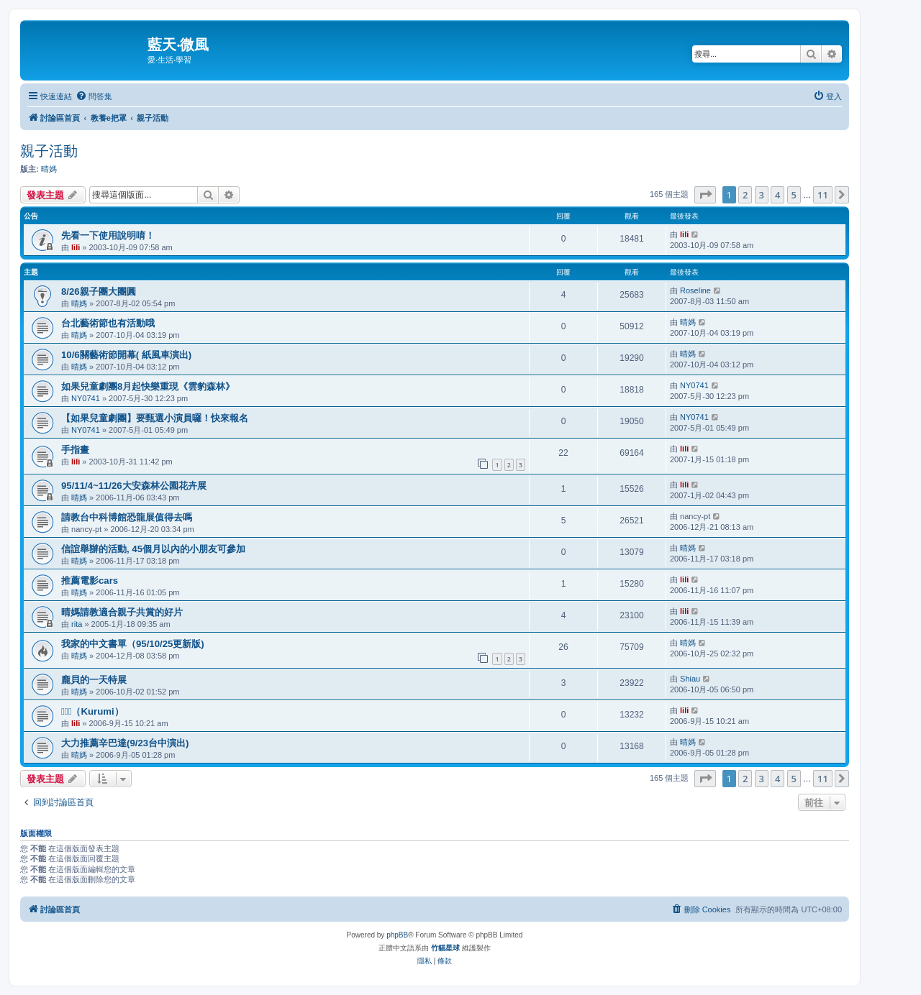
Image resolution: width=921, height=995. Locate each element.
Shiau (690, 678)
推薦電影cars (89, 580)
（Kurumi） (92, 711)
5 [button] (794, 194)
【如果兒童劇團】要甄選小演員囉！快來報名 (154, 418)
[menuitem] (94, 96)
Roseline (695, 290)
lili (75, 247)
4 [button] (777, 194)
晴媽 (49, 169)
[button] (705, 194)
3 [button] (761, 194)
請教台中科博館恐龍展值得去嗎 (126, 517)
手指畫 (75, 449)
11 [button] (822, 194)
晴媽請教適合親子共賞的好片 (122, 612)
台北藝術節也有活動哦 (108, 323)
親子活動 (49, 151)
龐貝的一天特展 (94, 679)
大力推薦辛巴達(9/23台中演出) (125, 743)
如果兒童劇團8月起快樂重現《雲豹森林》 (148, 386)
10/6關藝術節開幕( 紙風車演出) (126, 354)
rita (76, 624)
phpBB (397, 935)
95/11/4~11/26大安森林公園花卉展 (134, 485)
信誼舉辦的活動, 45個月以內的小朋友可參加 (153, 549)
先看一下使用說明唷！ (108, 235)
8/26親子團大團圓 (98, 291)
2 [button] (745, 194)
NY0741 (85, 398)
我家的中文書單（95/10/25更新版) (132, 643)
